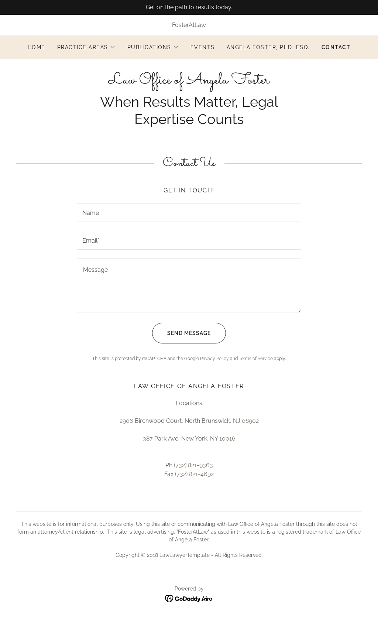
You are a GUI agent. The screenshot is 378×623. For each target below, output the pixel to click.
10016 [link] (227, 438)
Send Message (181, 333)
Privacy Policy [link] (214, 358)
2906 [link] (126, 420)
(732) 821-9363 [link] (193, 465)
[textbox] (189, 212)
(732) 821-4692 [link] (194, 473)
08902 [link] (250, 420)
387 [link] (148, 438)
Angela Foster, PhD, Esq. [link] (268, 47)
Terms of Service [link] (256, 358)
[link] (189, 81)
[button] (86, 47)
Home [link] (36, 47)
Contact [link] (336, 47)
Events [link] (202, 47)
